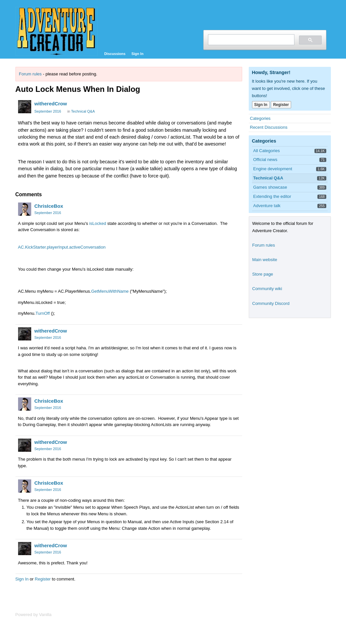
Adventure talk (267, 205)
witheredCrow (51, 103)
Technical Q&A (83, 111)
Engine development (272, 168)
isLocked (97, 223)
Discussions (115, 54)
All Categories (266, 150)
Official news (265, 159)
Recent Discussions (269, 127)
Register (43, 579)
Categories (260, 118)
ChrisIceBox (49, 206)
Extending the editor (272, 196)
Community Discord (270, 303)
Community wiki (267, 288)
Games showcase (270, 187)
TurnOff (42, 313)
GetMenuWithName (109, 291)
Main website (264, 259)
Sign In (137, 54)
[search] (250, 39)
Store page (262, 274)
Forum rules (30, 73)
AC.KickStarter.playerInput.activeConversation (62, 247)
